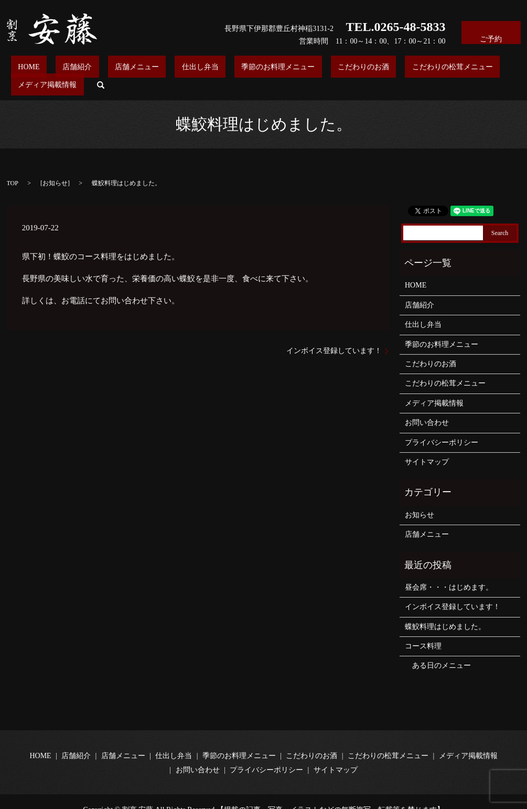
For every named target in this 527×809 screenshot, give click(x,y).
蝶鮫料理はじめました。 (445, 610)
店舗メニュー (115, 69)
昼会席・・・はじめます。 (449, 571)
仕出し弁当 (164, 69)
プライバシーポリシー (441, 426)
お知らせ (55, 167)
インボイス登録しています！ (334, 334)
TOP (12, 167)
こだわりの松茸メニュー (374, 69)
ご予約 (491, 32)
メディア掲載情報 (453, 69)
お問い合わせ (427, 406)
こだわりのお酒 (299, 69)
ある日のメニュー (438, 650)
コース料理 (423, 630)
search (499, 69)
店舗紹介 (69, 69)
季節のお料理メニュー (228, 69)
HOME (35, 69)
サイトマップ (427, 446)
